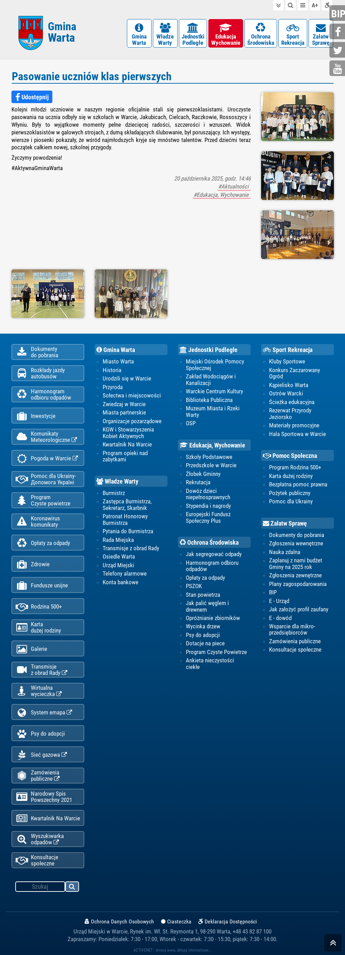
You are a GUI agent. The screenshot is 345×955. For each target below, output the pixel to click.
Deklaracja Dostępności (227, 921)
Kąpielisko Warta (288, 385)
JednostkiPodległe (193, 34)
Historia (112, 370)
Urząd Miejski (118, 565)
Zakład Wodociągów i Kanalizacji (211, 379)
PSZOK (194, 586)
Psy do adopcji (40, 733)
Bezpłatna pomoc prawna (298, 484)
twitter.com (338, 50)
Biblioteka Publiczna (209, 399)
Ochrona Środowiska (209, 542)
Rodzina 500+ (39, 606)
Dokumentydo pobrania (37, 352)
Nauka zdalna (284, 551)
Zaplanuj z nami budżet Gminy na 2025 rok (295, 563)
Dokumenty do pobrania (296, 534)
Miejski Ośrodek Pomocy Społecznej (215, 364)
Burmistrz (114, 492)
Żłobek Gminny (203, 473)
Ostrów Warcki (286, 393)
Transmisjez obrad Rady (41, 669)
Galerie (31, 649)
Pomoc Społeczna (290, 456)
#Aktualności (234, 186)
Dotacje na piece (205, 643)
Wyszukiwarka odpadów (40, 839)
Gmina (62, 32)
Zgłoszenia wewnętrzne (296, 543)
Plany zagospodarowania (298, 583)
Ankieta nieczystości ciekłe (210, 663)
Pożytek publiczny (289, 492)
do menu (302, 5)
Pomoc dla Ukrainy (291, 501)
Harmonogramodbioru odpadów (43, 394)
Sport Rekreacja (287, 350)
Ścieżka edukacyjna (291, 402)
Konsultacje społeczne (37, 860)
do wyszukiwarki (290, 5)
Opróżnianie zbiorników (213, 617)
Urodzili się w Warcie (127, 378)
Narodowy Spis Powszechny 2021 (44, 796)
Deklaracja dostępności (327, 5)
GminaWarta (139, 34)
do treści (278, 5)
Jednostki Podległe (209, 350)
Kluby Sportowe (287, 361)
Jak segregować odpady (214, 554)
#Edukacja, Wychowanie (221, 194)
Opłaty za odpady (43, 543)
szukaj (72, 887)
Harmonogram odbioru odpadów (212, 565)
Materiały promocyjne (294, 425)
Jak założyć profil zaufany (298, 609)
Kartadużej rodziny (38, 627)
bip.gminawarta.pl (338, 14)
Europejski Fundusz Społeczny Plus (208, 517)
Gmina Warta (115, 350)
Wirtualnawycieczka (39, 690)
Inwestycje (35, 416)
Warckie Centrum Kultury (214, 391)
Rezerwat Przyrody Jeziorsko (290, 413)
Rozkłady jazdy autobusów (40, 373)
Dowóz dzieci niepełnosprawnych (208, 494)
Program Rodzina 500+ (295, 467)
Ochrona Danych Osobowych (119, 921)
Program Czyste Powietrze (216, 651)
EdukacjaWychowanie (225, 34)
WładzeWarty (165, 34)
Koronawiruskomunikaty (38, 521)
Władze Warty (117, 481)
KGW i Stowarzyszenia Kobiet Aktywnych (128, 432)
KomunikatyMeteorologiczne (46, 436)
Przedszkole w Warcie (211, 465)
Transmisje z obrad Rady (131, 548)
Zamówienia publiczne (38, 775)
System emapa (44, 712)
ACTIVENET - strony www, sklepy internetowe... (172, 950)
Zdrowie (33, 564)
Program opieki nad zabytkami (125, 456)
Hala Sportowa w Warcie (297, 433)
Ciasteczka (176, 921)
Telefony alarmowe (125, 573)
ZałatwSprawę (320, 34)
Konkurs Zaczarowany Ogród (294, 373)
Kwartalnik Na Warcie (48, 818)
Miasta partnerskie (124, 412)
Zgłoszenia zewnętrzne (295, 575)
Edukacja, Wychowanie (212, 445)
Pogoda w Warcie (47, 458)
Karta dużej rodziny (291, 475)
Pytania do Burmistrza (128, 531)
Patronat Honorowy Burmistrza (125, 519)
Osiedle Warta (119, 556)
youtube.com (338, 69)
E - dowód (280, 617)
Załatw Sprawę (285, 523)
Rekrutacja (198, 482)
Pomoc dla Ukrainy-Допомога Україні (46, 479)
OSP (191, 423)
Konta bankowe (120, 582)
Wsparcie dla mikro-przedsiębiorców (292, 629)
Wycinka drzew (203, 626)
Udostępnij (32, 97)
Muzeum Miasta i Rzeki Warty (213, 411)
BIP (273, 592)
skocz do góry (333, 944)
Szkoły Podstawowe (209, 456)
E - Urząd (279, 600)
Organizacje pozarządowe (132, 421)
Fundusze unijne (42, 585)
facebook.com (338, 32)
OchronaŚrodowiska (260, 34)
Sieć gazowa (41, 755)
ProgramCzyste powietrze (43, 500)
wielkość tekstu (315, 5)
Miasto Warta (118, 361)
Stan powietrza (203, 594)
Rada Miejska (118, 539)
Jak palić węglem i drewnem (207, 606)
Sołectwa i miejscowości (132, 395)
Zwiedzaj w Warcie (124, 404)
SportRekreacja (292, 34)
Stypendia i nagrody (208, 505)
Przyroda (113, 387)
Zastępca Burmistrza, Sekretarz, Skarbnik (127, 504)
